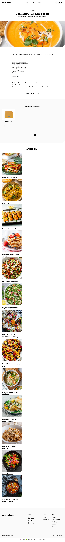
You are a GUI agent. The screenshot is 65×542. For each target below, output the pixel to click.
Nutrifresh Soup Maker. (43, 78)
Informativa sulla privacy (55, 525)
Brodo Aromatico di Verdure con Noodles (10, 393)
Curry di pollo (6, 203)
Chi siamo (45, 517)
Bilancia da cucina (8, 121)
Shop (27, 2)
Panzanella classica (7, 474)
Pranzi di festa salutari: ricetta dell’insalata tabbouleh (10, 307)
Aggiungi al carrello (9, 126)
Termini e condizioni (54, 522)
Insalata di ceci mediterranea (10, 281)
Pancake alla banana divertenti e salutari (10, 255)
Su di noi (33, 2)
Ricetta (32, 10)
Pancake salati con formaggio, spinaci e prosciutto (10, 420)
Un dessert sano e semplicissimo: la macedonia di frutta (11, 365)
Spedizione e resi (56, 519)
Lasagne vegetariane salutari (10, 177)
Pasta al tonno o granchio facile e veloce (9, 447)
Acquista (31, 518)
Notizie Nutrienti (46, 519)
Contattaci (54, 517)
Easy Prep (31, 523)
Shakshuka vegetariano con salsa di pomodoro (10, 500)
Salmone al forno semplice (9, 228)
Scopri (39, 2)
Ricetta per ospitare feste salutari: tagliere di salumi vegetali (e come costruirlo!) (10, 336)
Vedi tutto (33, 135)
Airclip (30, 520)
